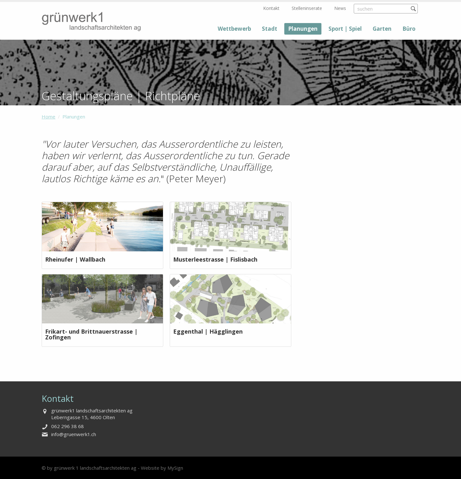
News (340, 8)
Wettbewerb (234, 28)
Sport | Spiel (345, 28)
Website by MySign (162, 468)
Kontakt (271, 8)
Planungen (303, 28)
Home (48, 116)
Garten (382, 28)
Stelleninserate (307, 8)
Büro (409, 28)
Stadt (269, 28)
